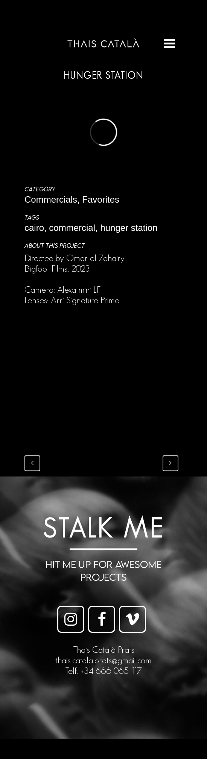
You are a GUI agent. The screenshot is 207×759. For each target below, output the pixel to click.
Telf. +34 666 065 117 (103, 671)
